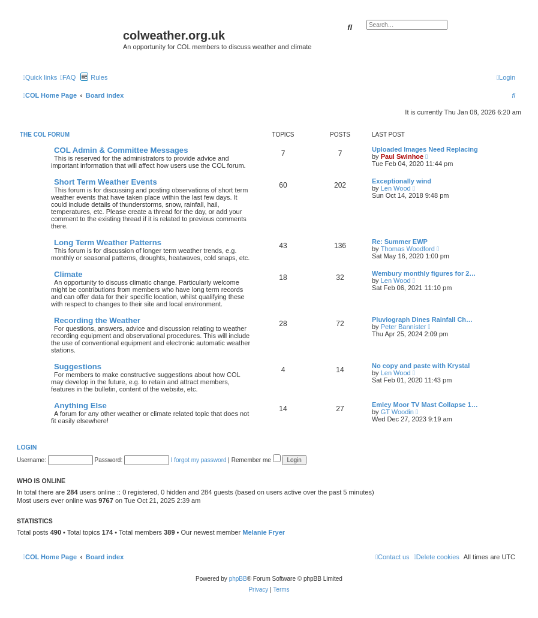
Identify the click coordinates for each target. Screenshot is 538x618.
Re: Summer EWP (400, 241)
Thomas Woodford (408, 248)
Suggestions (77, 366)
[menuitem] (68, 77)
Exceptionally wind (401, 181)
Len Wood (396, 188)
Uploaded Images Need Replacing (425, 149)
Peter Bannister (403, 326)
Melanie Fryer (263, 532)
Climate (68, 274)
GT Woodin (397, 411)
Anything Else (80, 405)
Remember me (256, 460)
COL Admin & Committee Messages (121, 150)
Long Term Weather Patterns (107, 242)
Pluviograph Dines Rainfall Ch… (422, 319)
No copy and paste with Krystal (421, 365)
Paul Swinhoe (402, 156)
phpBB (238, 578)
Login (27, 447)
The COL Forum (45, 134)
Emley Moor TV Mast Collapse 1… (425, 404)
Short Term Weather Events (105, 181)
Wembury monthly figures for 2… (424, 273)
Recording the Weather (97, 320)
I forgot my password (199, 460)
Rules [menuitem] (99, 77)
